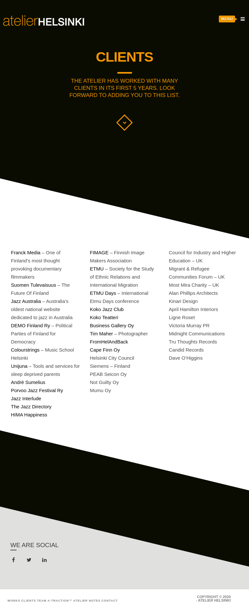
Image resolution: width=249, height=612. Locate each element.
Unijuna (19, 366)
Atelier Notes (87, 600)
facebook (14, 561)
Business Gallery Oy (112, 325)
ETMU (97, 268)
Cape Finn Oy (105, 350)
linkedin (45, 561)
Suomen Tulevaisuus (33, 285)
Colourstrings (25, 350)
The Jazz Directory (31, 406)
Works (13, 600)
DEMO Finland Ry (30, 325)
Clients (28, 600)
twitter (30, 561)
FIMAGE (99, 252)
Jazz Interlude (26, 398)
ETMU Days (103, 293)
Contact (109, 600)
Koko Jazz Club (107, 309)
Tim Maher (101, 333)
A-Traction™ (60, 600)
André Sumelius (28, 382)
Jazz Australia (26, 301)
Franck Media (26, 252)
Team (42, 600)
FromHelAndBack (109, 341)
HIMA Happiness (29, 414)
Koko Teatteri (104, 317)
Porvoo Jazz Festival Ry (37, 390)
